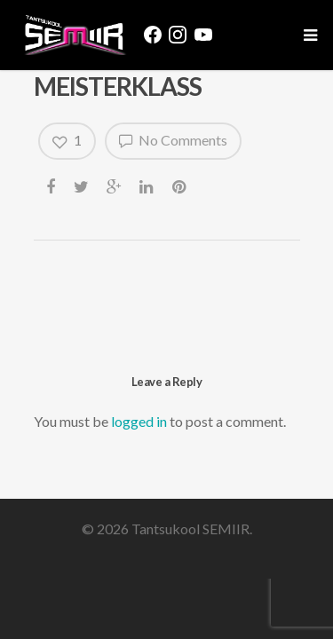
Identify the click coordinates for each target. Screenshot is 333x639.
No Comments (173, 140)
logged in (139, 421)
